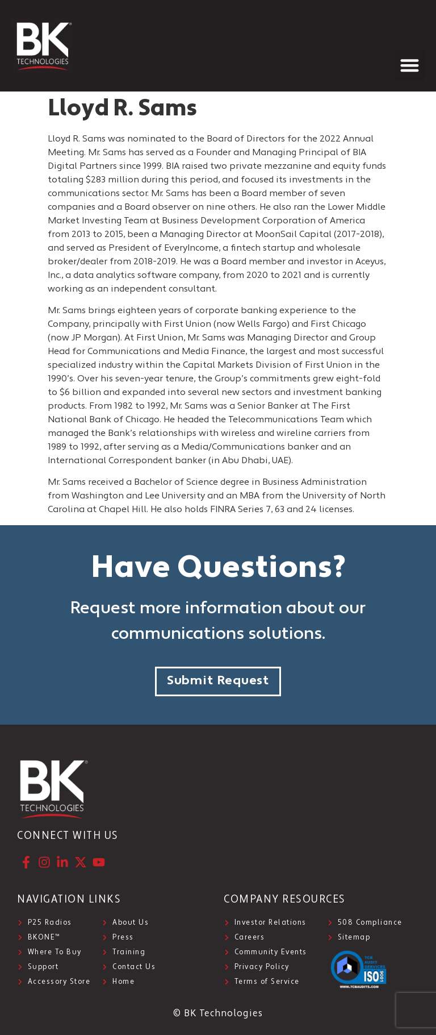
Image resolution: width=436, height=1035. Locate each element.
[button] (410, 65)
